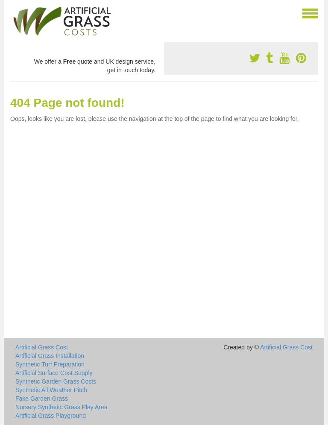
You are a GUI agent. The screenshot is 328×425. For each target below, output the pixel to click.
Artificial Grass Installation (49, 355)
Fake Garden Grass (41, 398)
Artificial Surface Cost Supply (54, 372)
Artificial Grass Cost (41, 347)
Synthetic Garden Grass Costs (55, 381)
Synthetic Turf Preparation (50, 364)
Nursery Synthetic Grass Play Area (61, 407)
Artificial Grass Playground (50, 415)
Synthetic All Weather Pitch (51, 390)
